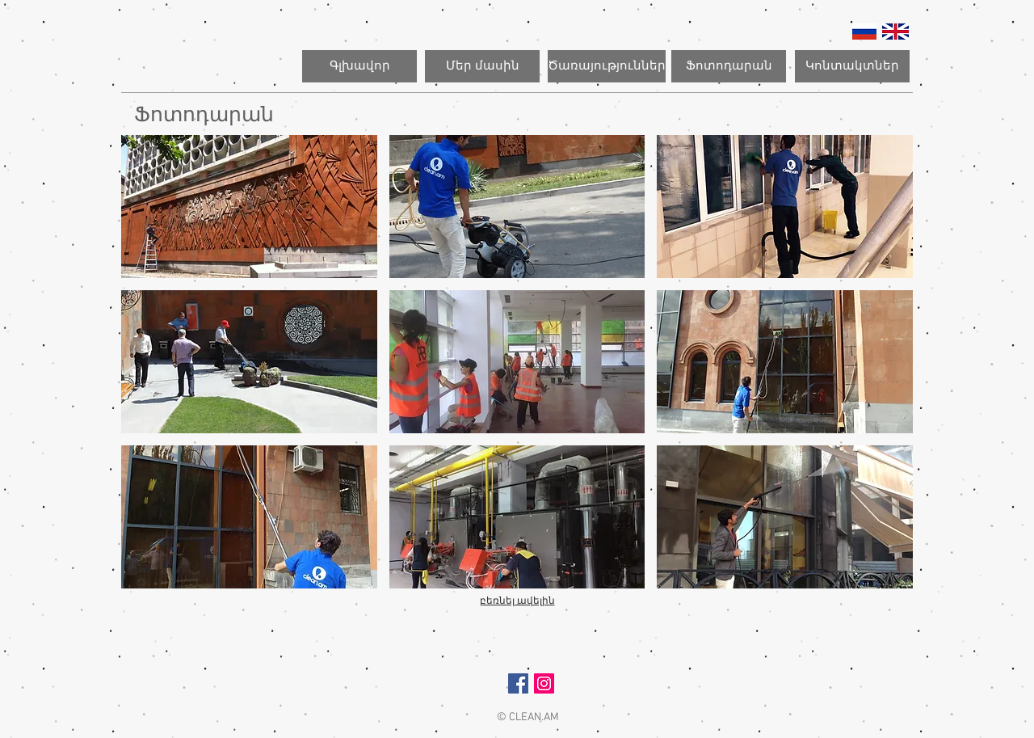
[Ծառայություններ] (607, 66)
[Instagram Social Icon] (544, 683)
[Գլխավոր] (359, 66)
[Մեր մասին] (482, 66)
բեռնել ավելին (517, 600)
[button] (249, 206)
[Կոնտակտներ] (852, 66)
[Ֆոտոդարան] (728, 66)
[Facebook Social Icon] (518, 683)
